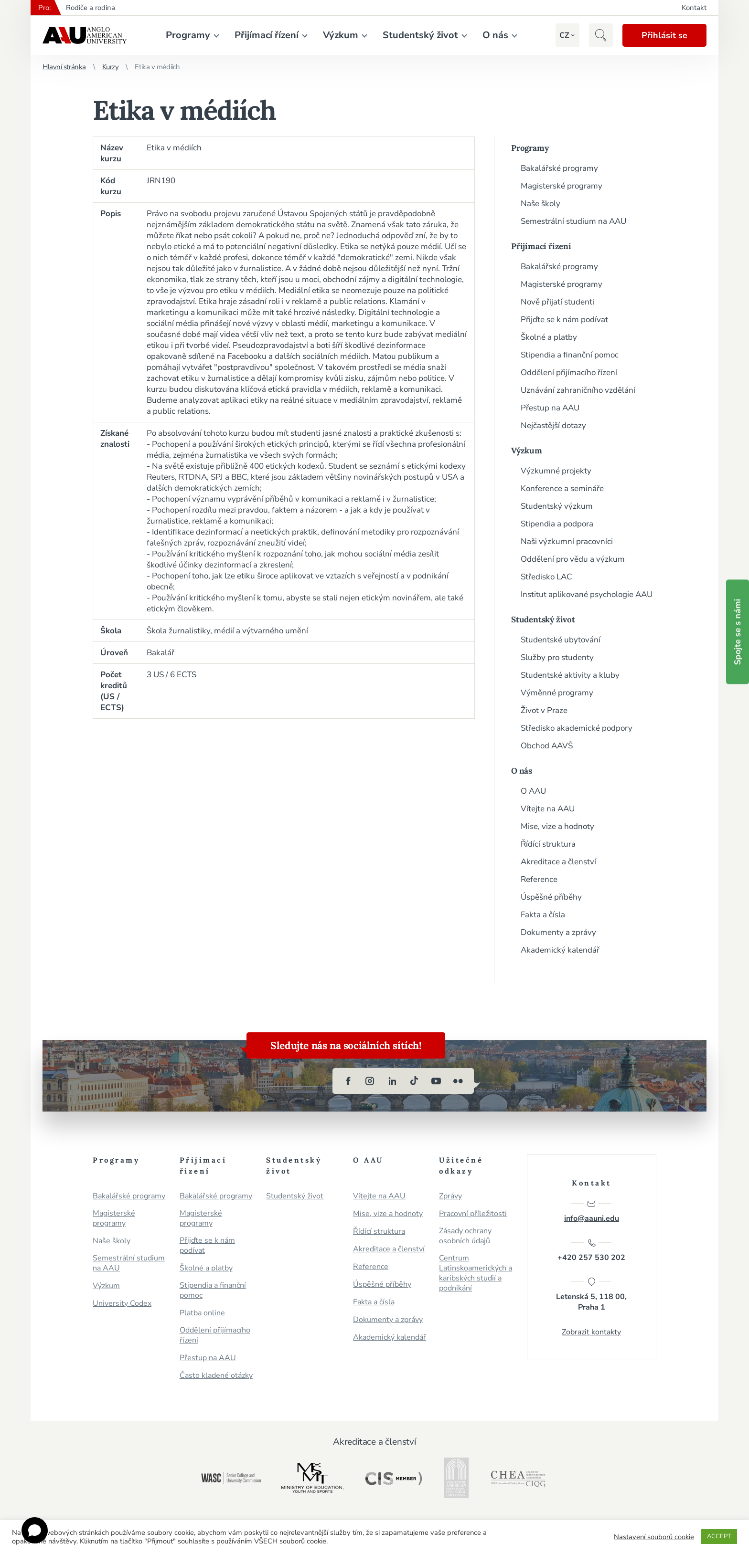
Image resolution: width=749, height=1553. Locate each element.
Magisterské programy (561, 185)
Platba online (202, 1313)
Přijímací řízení (267, 35)
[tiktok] (414, 1081)
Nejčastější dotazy (553, 425)
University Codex (122, 1304)
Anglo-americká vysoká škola (85, 35)
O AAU (533, 791)
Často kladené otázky (216, 1376)
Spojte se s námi (737, 631)
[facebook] (348, 1081)
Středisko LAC (546, 576)
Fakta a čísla (543, 914)
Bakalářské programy (559, 168)
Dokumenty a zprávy (558, 932)
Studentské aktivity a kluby (570, 675)
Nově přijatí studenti (557, 301)
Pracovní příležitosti (473, 1214)
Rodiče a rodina (90, 7)
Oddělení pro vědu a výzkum (573, 559)
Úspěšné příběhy (551, 897)
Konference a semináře (562, 488)
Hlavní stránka (64, 67)
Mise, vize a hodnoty (557, 826)
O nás (495, 35)
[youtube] (436, 1081)
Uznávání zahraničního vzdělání (578, 390)
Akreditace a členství (558, 861)
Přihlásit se (664, 35)
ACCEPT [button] (719, 1536)
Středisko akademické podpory (576, 728)
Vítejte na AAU (548, 808)
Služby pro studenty (557, 657)
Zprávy (450, 1196)
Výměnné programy (557, 692)
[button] (564, 35)
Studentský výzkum (557, 506)
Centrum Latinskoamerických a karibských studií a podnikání (475, 1273)
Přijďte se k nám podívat (564, 319)
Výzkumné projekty (556, 470)
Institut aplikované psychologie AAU (587, 594)
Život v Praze (544, 710)
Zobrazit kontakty (591, 1332)
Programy (188, 35)
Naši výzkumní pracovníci (567, 541)
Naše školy (540, 203)
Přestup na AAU (550, 407)
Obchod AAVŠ (547, 745)
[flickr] (458, 1081)
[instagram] (370, 1081)
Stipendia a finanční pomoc (570, 354)
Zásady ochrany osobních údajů (465, 1236)
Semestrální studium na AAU (573, 221)
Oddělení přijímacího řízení (569, 372)
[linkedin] (392, 1081)
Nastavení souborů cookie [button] (654, 1536)
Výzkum (340, 35)
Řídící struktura (548, 844)
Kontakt (694, 7)
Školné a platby (549, 337)
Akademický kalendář (560, 949)
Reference (539, 879)
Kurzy (110, 67)
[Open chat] (34, 1530)
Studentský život (420, 35)
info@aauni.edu (591, 1211)
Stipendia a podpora (557, 523)
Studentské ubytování (560, 639)
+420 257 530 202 (591, 1250)
